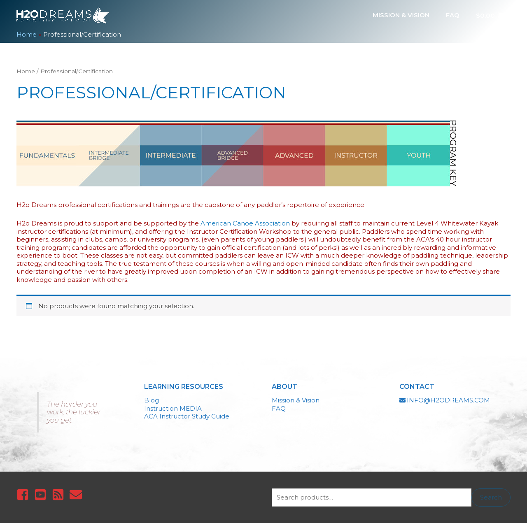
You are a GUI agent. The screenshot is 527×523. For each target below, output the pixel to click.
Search (491, 497)
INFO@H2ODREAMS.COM (448, 400)
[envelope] (78, 494)
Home (25, 71)
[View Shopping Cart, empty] (489, 15)
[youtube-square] (42, 494)
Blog (151, 400)
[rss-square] (60, 494)
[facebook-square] (24, 494)
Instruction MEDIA (173, 408)
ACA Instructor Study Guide (186, 416)
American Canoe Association (245, 223)
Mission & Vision (295, 400)
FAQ (279, 408)
